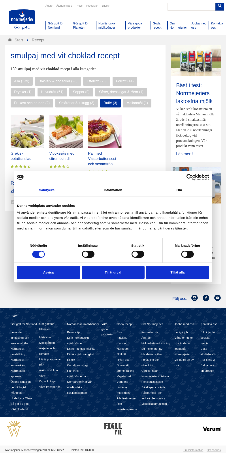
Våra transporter (49, 386)
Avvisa (48, 272)
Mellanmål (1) (137, 103)
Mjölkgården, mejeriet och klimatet (47, 348)
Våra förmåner (184, 337)
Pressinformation (193, 450)
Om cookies (214, 450)
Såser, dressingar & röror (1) (121, 92)
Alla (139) (21, 81)
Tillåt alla (178, 272)
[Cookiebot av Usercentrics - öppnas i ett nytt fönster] (189, 177)
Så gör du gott (20, 403)
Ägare (49, 5)
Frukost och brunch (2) (32, 103)
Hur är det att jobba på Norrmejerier (183, 349)
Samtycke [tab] (47, 190)
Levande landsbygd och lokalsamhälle (20, 338)
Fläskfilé (122, 337)
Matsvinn (45, 337)
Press (79, 5)
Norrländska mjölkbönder (83, 324)
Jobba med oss (184, 324)
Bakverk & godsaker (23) (58, 81)
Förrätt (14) (125, 81)
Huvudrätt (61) (52, 92)
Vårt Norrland (19, 409)
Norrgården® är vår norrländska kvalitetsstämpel (79, 387)
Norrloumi (123, 348)
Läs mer (185, 154)
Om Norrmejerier (152, 324)
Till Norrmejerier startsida (22, 19)
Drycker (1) (23, 92)
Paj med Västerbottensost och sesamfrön (102, 158)
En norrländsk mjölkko (81, 348)
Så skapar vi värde (153, 387)
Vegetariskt (124, 376)
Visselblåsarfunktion (154, 403)
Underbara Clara (21, 398)
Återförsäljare (64, 5)
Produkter (92, 5)
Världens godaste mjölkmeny (123, 387)
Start (14, 316)
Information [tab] (113, 190)
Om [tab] (179, 190)
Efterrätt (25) (97, 81)
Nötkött (121, 354)
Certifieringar (149, 370)
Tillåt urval (113, 272)
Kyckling (122, 343)
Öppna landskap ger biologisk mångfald (21, 387)
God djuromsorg (77, 365)
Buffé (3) (110, 103)
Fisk (119, 332)
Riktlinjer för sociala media (208, 338)
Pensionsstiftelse (152, 381)
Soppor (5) (81, 92)
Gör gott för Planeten (46, 326)
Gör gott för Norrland (24, 324)
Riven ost (123, 359)
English (106, 5)
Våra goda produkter (107, 329)
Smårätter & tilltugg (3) (76, 103)
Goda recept (125, 324)
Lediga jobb (182, 332)
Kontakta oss (149, 332)
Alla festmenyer (127, 398)
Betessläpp (74, 332)
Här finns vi (208, 359)
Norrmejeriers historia (155, 376)
